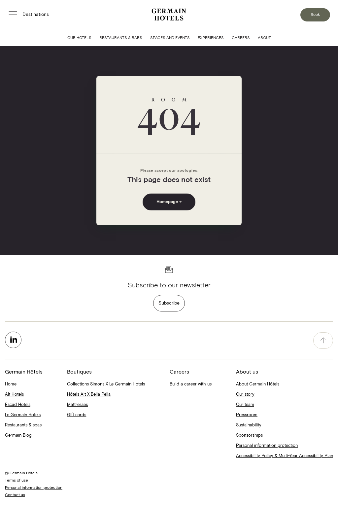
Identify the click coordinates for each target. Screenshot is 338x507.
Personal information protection (267, 446)
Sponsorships (249, 435)
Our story (245, 394)
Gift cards (76, 415)
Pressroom (246, 415)
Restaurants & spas (23, 425)
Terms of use (16, 481)
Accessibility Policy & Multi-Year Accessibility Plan (284, 456)
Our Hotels (79, 38)
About (264, 38)
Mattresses (77, 405)
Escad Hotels (17, 405)
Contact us (15, 495)
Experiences (211, 38)
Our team (245, 405)
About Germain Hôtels (257, 384)
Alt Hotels (14, 394)
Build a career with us (191, 384)
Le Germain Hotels (23, 415)
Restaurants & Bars (120, 38)
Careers (241, 38)
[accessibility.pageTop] (323, 340)
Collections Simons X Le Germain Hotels (106, 384)
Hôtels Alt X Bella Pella (89, 394)
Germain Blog (18, 435)
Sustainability (248, 425)
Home (11, 384)
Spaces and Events (170, 38)
